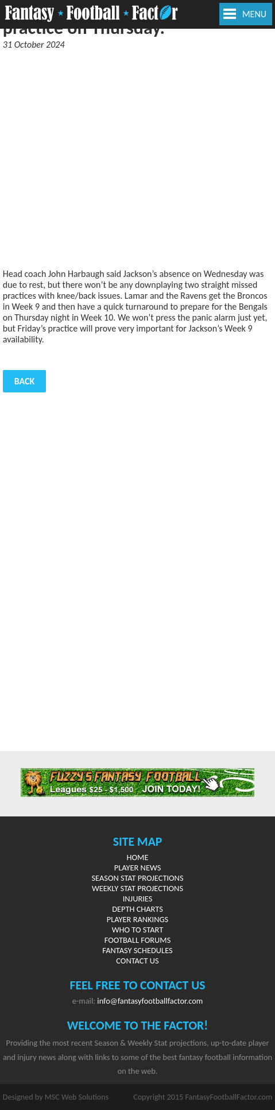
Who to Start (137, 929)
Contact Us (137, 960)
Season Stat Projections (137, 878)
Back (24, 381)
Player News (137, 867)
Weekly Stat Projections (137, 888)
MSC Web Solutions (77, 1097)
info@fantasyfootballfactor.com (150, 1001)
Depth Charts (137, 909)
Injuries (138, 898)
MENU (254, 14)
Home (138, 857)
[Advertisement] (137, 159)
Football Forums (137, 940)
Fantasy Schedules (137, 950)
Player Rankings (137, 919)
